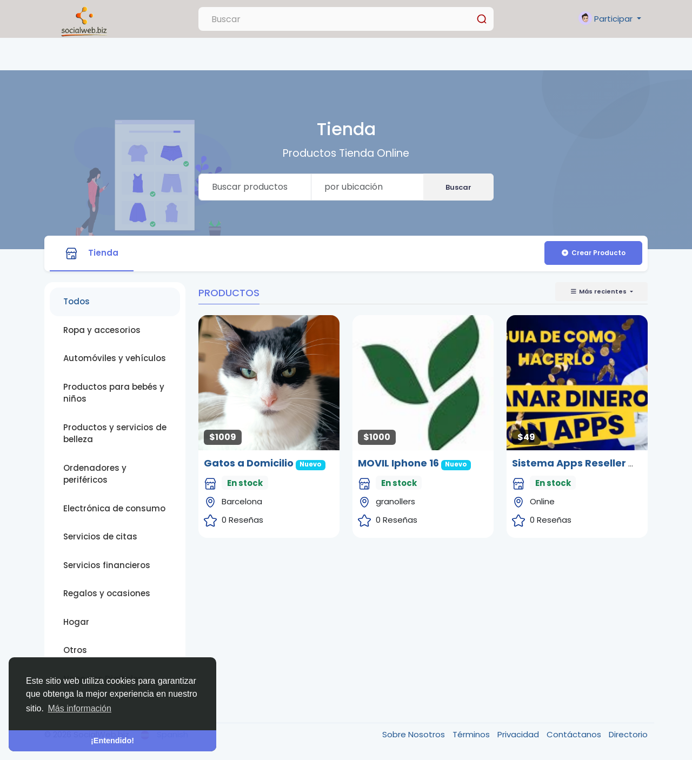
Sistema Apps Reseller (569, 463)
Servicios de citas (100, 536)
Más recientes (599, 291)
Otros (75, 650)
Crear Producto (593, 252)
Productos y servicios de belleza (115, 433)
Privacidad (519, 734)
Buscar (458, 187)
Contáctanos (575, 734)
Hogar (76, 622)
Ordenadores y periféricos (95, 474)
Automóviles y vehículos (114, 358)
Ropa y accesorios (102, 330)
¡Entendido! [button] (112, 740)
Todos (76, 301)
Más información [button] (79, 708)
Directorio (628, 734)
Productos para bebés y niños (113, 393)
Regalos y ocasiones (106, 593)
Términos (472, 734)
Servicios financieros (106, 565)
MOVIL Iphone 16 (398, 463)
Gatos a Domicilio (249, 463)
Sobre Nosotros (414, 734)
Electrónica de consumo (114, 508)
